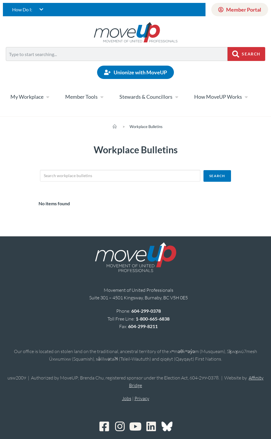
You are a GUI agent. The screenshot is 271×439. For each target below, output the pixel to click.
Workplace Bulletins (146, 126)
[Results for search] (117, 64)
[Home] (114, 126)
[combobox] (117, 54)
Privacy (141, 398)
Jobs (126, 398)
